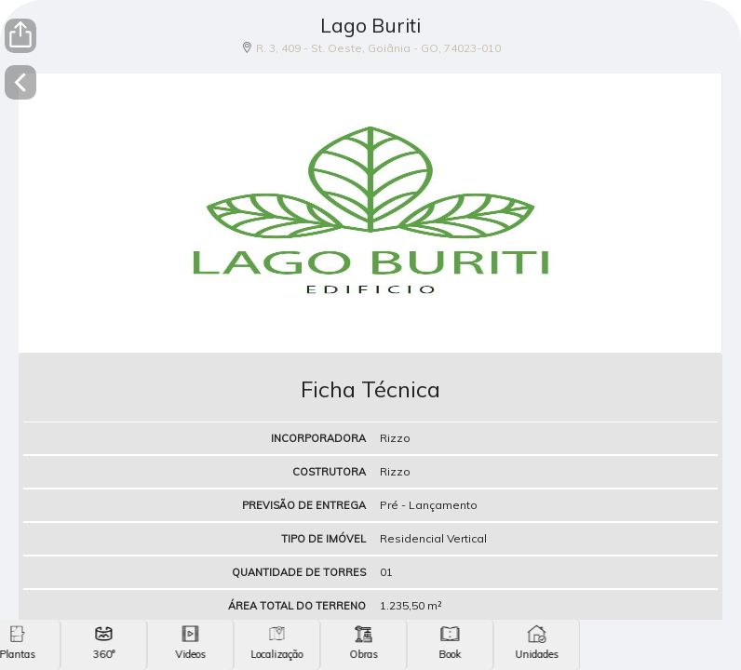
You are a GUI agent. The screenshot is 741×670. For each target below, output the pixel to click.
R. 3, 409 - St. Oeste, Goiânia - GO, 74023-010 (378, 48)
